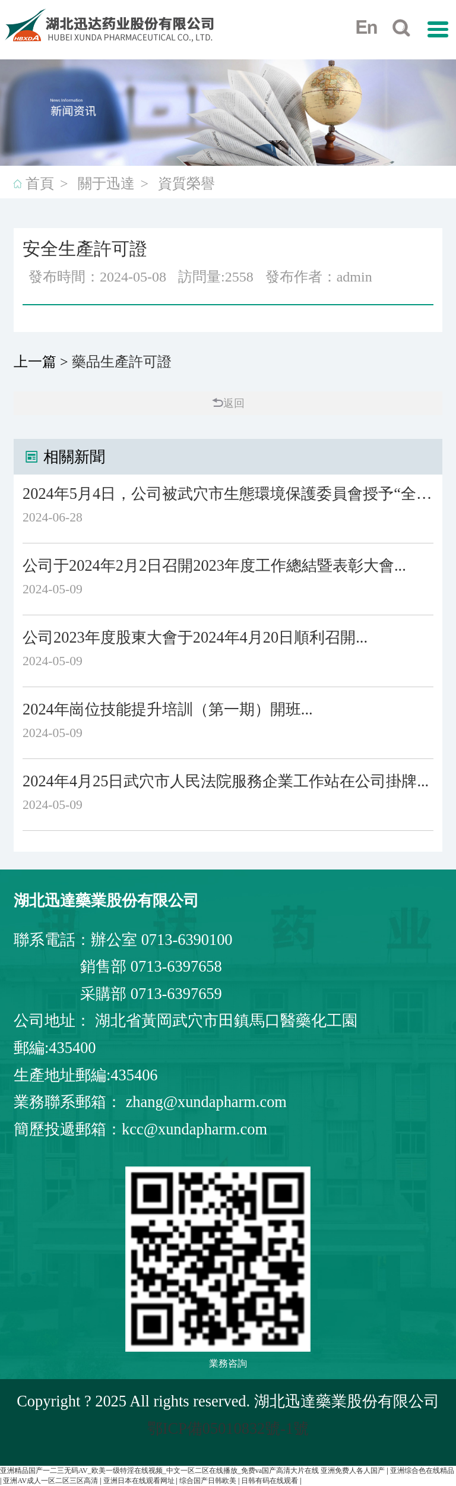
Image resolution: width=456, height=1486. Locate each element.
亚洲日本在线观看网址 (139, 1480)
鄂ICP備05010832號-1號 (228, 1428)
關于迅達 (106, 183)
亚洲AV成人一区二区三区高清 (51, 1480)
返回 (228, 403)
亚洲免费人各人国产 (354, 1470)
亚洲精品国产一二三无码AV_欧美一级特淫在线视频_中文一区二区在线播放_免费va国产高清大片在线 (159, 1470)
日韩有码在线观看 (270, 1480)
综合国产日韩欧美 (208, 1480)
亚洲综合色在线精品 (422, 1470)
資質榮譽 (186, 183)
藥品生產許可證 (122, 361)
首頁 (40, 183)
